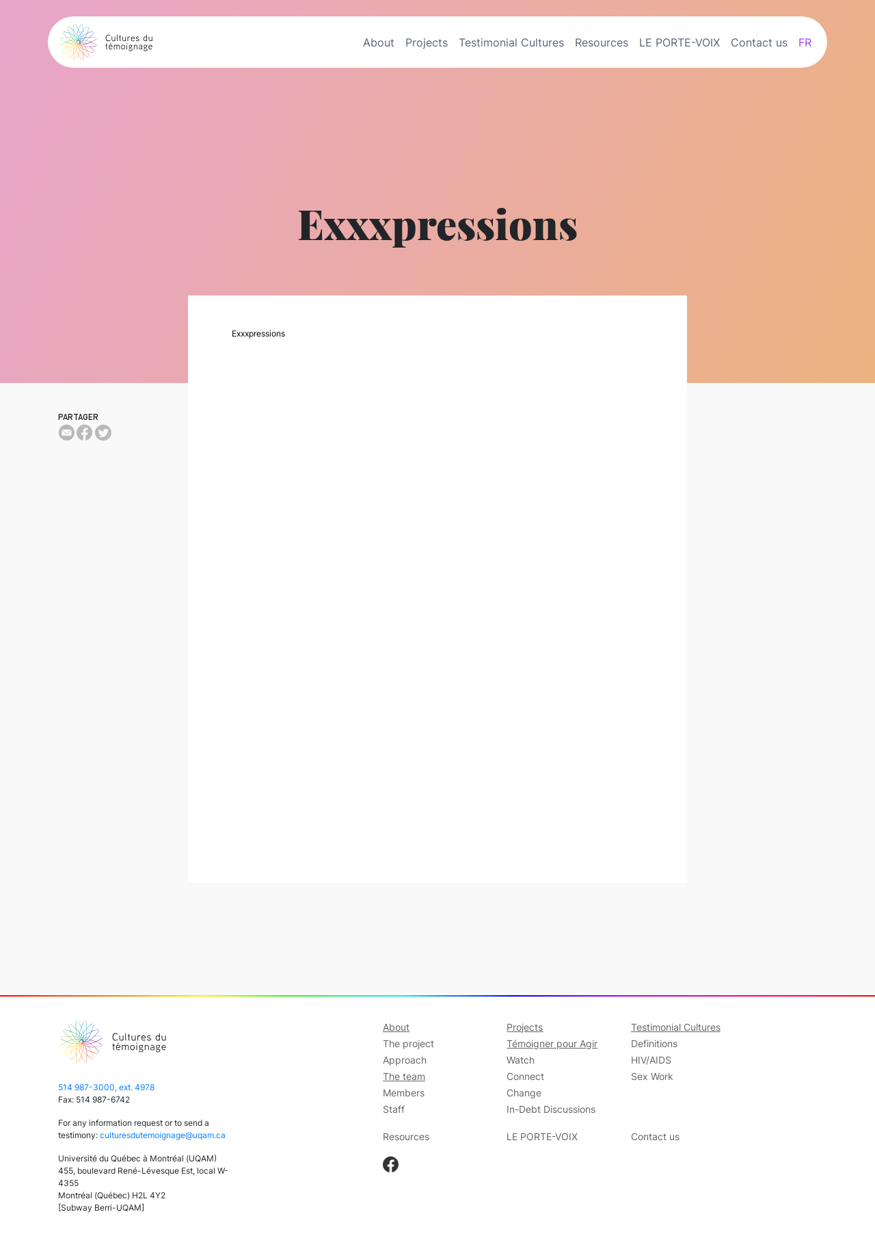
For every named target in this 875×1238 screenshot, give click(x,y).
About (378, 42)
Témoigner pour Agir (552, 1043)
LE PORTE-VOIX (679, 42)
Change (524, 1092)
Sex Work (652, 1076)
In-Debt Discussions (551, 1109)
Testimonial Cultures (511, 42)
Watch (521, 1060)
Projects (426, 42)
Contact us (759, 42)
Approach (405, 1060)
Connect (525, 1076)
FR (804, 42)
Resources (601, 42)
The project (408, 1043)
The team (404, 1076)
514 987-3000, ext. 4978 (106, 1087)
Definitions (654, 1043)
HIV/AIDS (651, 1060)
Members (404, 1092)
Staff (394, 1109)
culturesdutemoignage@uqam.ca (163, 1135)
